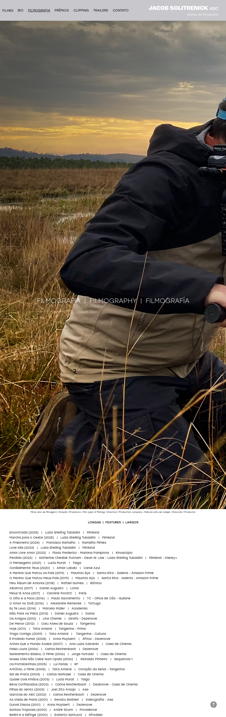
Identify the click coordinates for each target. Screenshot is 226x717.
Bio (20, 10)
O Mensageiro (20, 563)
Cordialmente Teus (24, 568)
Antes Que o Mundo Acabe (30, 644)
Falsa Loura (18, 649)
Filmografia (39, 10)
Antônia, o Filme (22, 669)
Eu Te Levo (17, 608)
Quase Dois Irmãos (23, 679)
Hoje (13, 628)
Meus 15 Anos (19, 593)
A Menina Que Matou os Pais (31, 573)
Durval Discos (19, 704)
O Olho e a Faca (22, 598)
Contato (121, 10)
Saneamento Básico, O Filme (31, 654)
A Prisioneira (19, 542)
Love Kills (16, 547)
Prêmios (62, 10)
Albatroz (16, 588)
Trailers (100, 10)
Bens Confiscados (23, 684)
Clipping (81, 10)
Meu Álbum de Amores (26, 583)
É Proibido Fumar (22, 639)
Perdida (15, 558)
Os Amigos (17, 618)
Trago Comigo (20, 633)
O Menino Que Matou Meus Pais (34, 578)
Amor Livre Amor (22, 552)
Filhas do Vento (21, 689)
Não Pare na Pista (23, 613)
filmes (7, 10)
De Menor (16, 623)
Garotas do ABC (22, 694)
